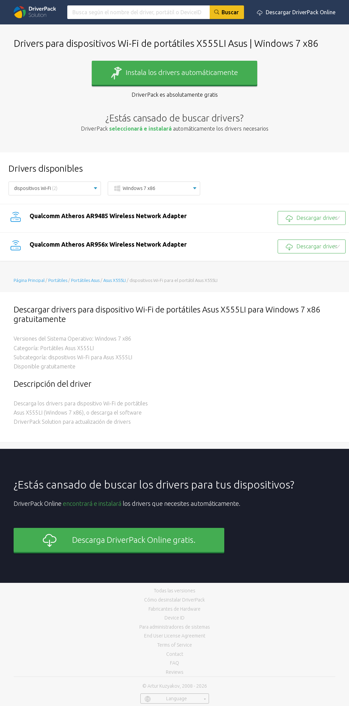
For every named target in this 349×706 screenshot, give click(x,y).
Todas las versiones (174, 590)
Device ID (174, 618)
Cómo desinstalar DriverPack (174, 600)
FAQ (174, 663)
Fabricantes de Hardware (174, 609)
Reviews (175, 672)
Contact (174, 654)
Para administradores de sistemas (174, 627)
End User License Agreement (174, 635)
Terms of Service (174, 645)
